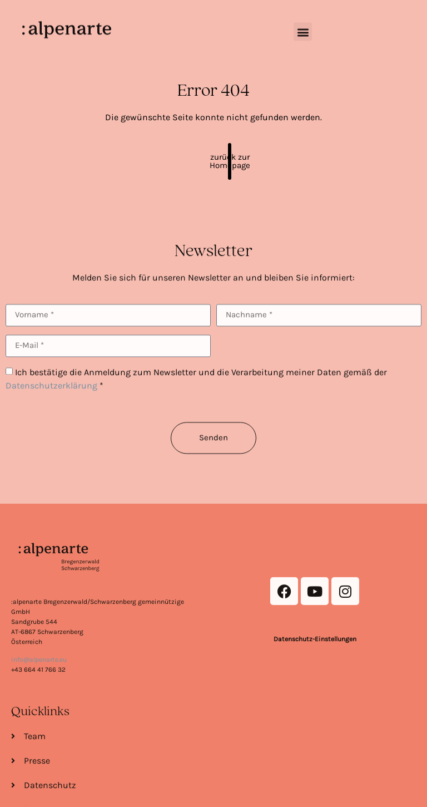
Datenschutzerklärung (51, 402)
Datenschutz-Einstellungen (315, 705)
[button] (303, 26)
